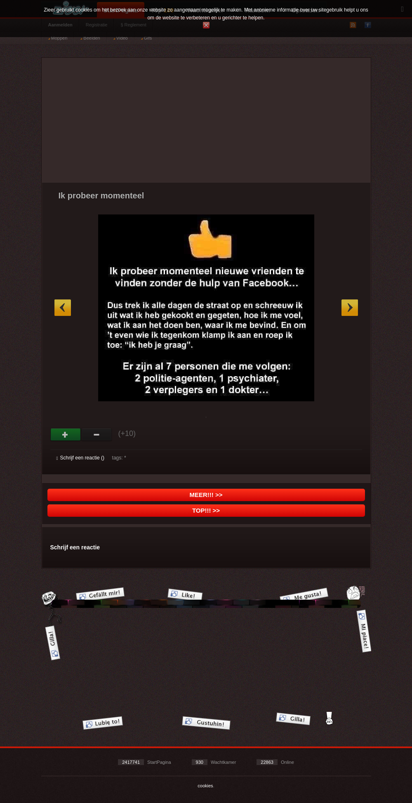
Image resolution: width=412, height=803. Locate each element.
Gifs (146, 37)
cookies (205, 785)
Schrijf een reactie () (80, 458)
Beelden (90, 37)
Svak (96, 434)
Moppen (58, 37)
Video (120, 37)
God (65, 434)
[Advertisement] (206, 123)
